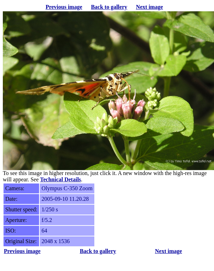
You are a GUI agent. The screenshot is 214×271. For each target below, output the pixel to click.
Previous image (63, 7)
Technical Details (60, 179)
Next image (149, 7)
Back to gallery (109, 7)
